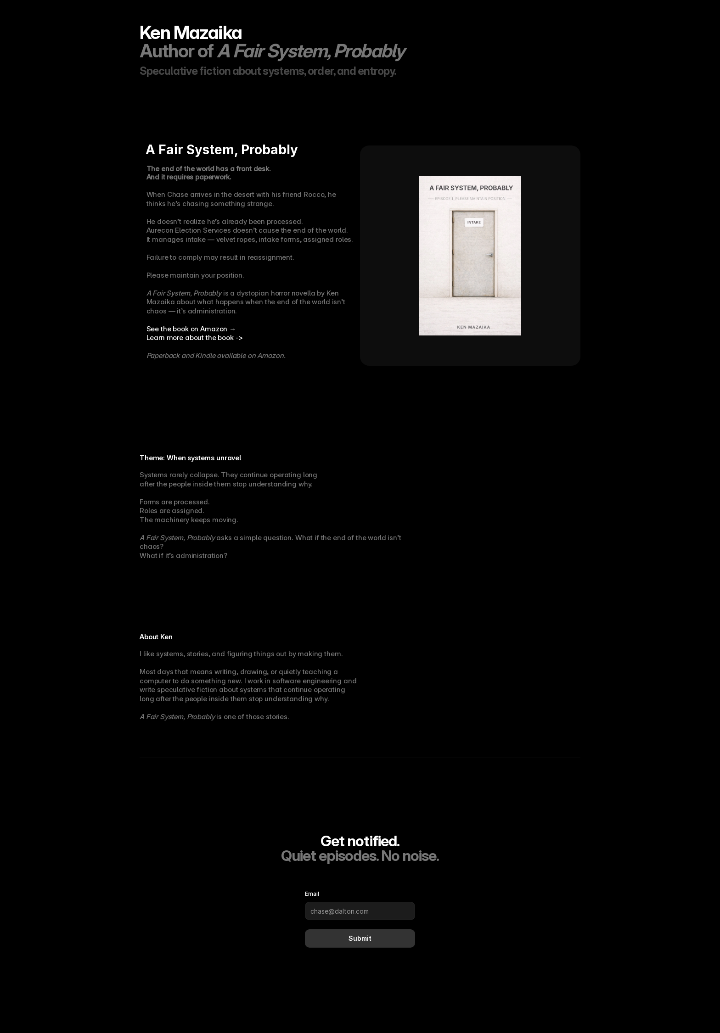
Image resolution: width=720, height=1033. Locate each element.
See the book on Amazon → (191, 328)
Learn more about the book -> (194, 337)
